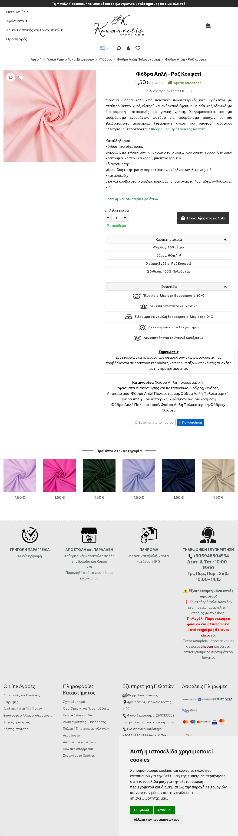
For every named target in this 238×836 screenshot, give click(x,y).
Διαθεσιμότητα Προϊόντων (22, 694)
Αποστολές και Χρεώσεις (21, 681)
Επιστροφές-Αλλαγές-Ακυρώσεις (27, 701)
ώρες (130, 708)
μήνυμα (207, 632)
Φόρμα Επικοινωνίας (140, 681)
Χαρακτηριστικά (168, 239)
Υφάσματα (16, 21)
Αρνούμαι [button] (164, 810)
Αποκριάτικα (118, 393)
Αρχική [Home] (36, 59)
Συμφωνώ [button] (141, 810)
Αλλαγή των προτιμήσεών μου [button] (156, 819)
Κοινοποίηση (190, 422)
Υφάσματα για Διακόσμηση (192, 399)
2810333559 (165, 701)
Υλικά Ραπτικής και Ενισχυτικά (34, 30)
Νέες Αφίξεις (17, 12)
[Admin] (3, 832)
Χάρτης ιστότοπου (16, 715)
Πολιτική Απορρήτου (78, 734)
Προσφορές (16, 39)
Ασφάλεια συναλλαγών (79, 728)
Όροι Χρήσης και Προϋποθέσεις (86, 694)
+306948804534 (135, 721)
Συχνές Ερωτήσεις (16, 708)
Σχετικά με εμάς (74, 687)
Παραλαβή (74, 558)
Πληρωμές (10, 688)
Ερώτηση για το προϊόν (154, 422)
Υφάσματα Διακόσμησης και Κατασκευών (152, 388)
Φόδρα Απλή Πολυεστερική (179, 382)
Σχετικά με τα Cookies (79, 741)
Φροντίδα (169, 286)
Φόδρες (196, 388)
